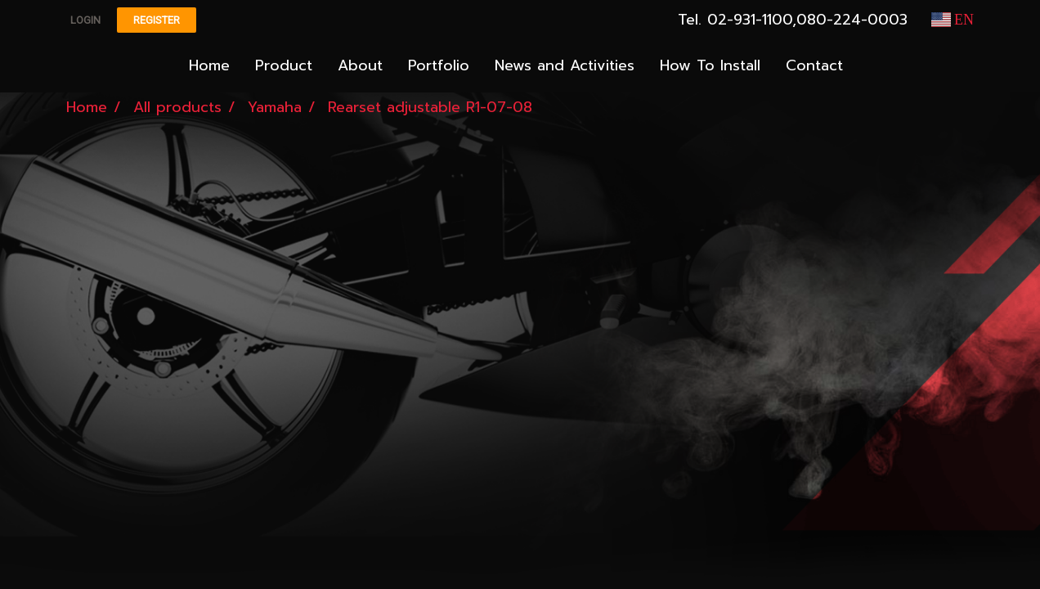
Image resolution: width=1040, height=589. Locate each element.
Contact (814, 65)
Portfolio (438, 65)
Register (156, 20)
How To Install (710, 65)
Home (209, 65)
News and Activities (564, 65)
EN (953, 19)
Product (283, 65)
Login (85, 20)
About (360, 65)
